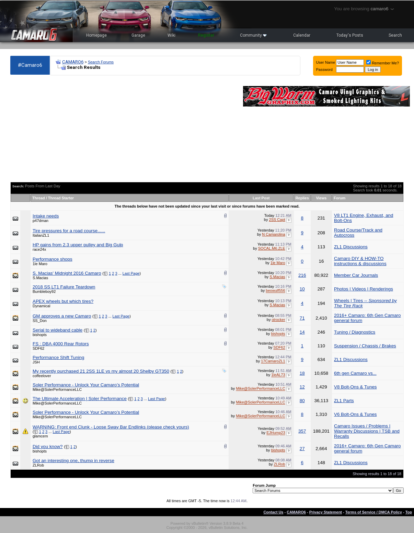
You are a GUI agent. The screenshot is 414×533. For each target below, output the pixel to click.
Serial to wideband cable (57, 330)
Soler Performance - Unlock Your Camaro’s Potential (86, 384)
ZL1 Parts (344, 400)
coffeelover (42, 376)
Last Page (131, 273)
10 (302, 289)
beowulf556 (275, 291)
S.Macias (40, 278)
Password (324, 69)
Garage (138, 35)
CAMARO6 (72, 61)
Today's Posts (349, 35)
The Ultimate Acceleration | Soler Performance (80, 398)
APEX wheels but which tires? (63, 301)
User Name (325, 62)
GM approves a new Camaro (62, 316)
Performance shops (52, 259)
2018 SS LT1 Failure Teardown (64, 286)
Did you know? (47, 446)
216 (302, 275)
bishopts (40, 335)
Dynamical (41, 306)
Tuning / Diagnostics (354, 332)
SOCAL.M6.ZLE (271, 248)
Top (408, 512)
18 (302, 373)
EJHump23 (275, 433)
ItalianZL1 (41, 235)
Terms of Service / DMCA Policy (373, 512)
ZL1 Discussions (351, 246)
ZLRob (38, 465)
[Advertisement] (123, 129)
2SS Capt (277, 220)
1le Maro (40, 264)
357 (302, 431)
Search (395, 35)
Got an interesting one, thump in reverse (73, 460)
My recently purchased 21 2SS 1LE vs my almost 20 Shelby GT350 (101, 371)
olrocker (278, 320)
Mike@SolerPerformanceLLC (57, 389)
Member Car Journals (356, 275)
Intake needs (46, 216)
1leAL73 (278, 375)
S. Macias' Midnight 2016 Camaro (67, 273)
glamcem (40, 436)
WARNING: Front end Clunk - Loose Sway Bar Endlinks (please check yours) (111, 427)
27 (302, 448)
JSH (36, 362)
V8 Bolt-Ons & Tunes (355, 386)
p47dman (40, 221)
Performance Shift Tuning (58, 357)
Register (206, 35)
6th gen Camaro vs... (355, 373)
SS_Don (40, 321)
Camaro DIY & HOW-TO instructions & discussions (360, 261)
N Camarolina (273, 234)
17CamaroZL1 (273, 361)
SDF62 (38, 348)
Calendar (301, 35)
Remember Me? (382, 63)
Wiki (171, 35)
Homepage (96, 35)
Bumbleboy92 (44, 291)
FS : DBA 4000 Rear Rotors (61, 343)
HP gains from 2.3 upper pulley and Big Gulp (78, 244)
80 (302, 400)
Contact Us (273, 512)
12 (302, 386)
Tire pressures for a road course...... (69, 230)
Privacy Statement (325, 512)
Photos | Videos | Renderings (363, 289)
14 (302, 332)
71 (302, 318)
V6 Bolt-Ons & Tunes (355, 414)
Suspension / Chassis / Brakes (365, 345)
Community (253, 35)
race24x (39, 249)
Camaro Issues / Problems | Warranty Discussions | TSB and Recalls (367, 431)
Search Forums (101, 62)
